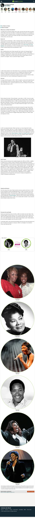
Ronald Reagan (13, 195)
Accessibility (21, 509)
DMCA (25, 509)
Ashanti (20, 133)
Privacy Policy (15, 509)
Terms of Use (29, 509)
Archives (10, 509)
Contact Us (6, 509)
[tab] (17, 26)
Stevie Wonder (15, 133)
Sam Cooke (26, 44)
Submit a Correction (31, 491)
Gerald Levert (26, 133)
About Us (2, 509)
